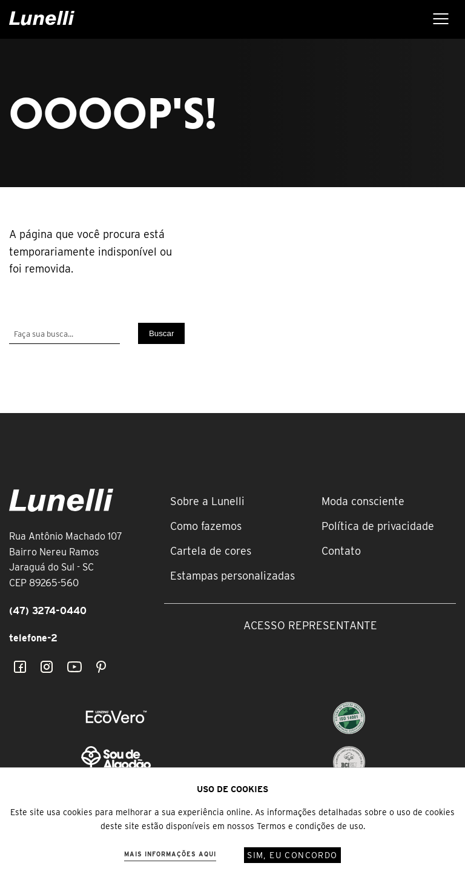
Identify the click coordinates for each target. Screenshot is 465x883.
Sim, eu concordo (292, 855)
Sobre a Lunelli (207, 501)
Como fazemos (206, 526)
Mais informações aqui (170, 854)
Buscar (161, 333)
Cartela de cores (210, 550)
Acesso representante (310, 625)
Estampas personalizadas (232, 575)
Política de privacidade (378, 526)
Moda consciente (363, 501)
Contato (341, 550)
